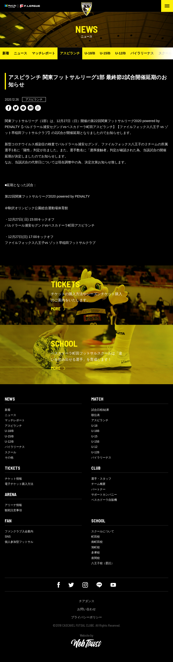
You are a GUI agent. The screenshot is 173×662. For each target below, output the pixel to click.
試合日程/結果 (100, 409)
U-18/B (90, 53)
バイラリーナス (142, 53)
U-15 (94, 436)
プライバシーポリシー (86, 617)
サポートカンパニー (104, 494)
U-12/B (120, 53)
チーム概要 (98, 484)
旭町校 (95, 547)
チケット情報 (13, 478)
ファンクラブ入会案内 (19, 531)
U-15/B (105, 53)
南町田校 (97, 542)
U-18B (95, 431)
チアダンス (86, 601)
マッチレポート (43, 53)
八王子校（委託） (102, 563)
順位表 (95, 415)
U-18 (94, 425)
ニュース (20, 53)
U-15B (95, 441)
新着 (5, 53)
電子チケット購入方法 (19, 484)
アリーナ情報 (13, 505)
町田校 (95, 536)
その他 (9, 457)
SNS (8, 536)
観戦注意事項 (13, 510)
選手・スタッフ (101, 478)
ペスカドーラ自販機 (104, 499)
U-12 (94, 447)
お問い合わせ (86, 609)
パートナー (98, 489)
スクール (10, 452)
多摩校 (95, 552)
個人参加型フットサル (19, 542)
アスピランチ (70, 53)
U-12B (95, 452)
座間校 (95, 558)
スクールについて (102, 531)
